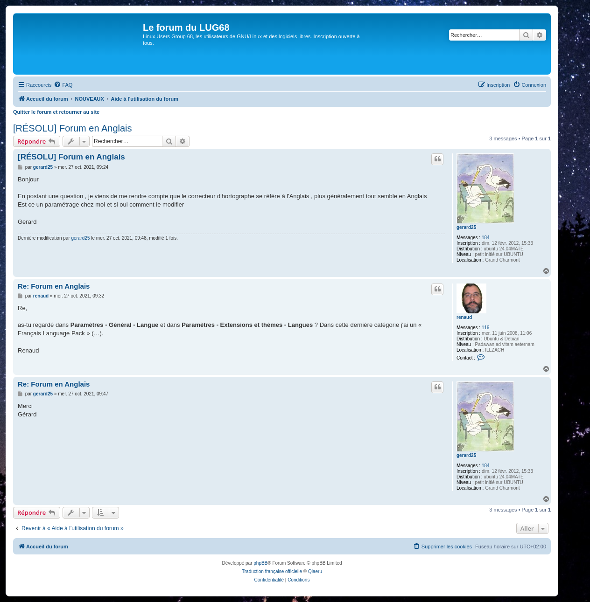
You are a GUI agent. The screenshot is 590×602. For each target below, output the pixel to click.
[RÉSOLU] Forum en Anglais (72, 128)
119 (486, 327)
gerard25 (466, 227)
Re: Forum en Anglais (54, 286)
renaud (464, 317)
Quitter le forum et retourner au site (56, 112)
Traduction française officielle (272, 571)
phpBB (260, 563)
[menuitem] (63, 84)
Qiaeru (315, 571)
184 (486, 237)
